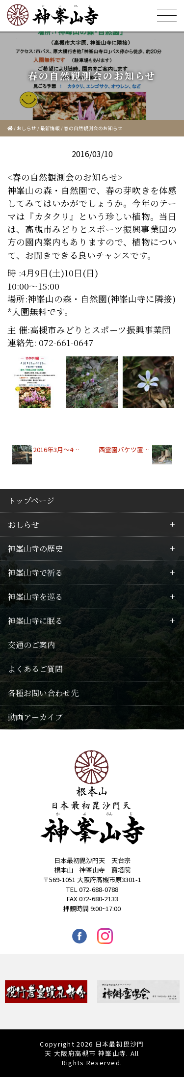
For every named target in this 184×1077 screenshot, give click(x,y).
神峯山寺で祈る (35, 572)
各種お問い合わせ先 (43, 693)
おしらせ (26, 128)
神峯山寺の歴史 (35, 548)
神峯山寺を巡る (35, 596)
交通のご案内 (31, 644)
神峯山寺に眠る (35, 620)
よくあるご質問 (35, 668)
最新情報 (50, 128)
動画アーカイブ (35, 717)
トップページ (31, 500)
